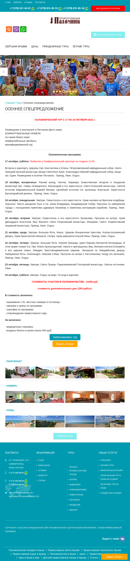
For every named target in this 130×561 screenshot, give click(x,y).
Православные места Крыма (63, 550)
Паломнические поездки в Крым (26, 550)
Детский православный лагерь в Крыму (64, 557)
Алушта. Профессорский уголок (77, 470)
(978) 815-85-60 (75, 8)
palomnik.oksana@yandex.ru (24, 496)
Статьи (41, 480)
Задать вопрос (65, 343)
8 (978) (18, 473)
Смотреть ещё (65, 436)
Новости (42, 475)
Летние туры (81, 46)
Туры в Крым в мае (28, 557)
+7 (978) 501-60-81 (20, 8)
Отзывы (28, 2)
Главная (9, 102)
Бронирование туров (110, 34)
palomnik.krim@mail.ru (21, 493)
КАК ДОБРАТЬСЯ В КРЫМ (108, 8)
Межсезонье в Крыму (112, 470)
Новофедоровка (77, 490)
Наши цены (44, 465)
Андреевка (75, 485)
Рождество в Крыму (111, 493)
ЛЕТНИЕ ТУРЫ (107, 465)
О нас (8, 2)
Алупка (73, 479)
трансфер (106, 460)
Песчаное (74, 500)
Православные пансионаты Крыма (102, 550)
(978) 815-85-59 (49, 8)
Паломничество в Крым (63, 554)
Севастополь (76, 495)
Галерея (17, 2)
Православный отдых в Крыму (29, 554)
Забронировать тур (65, 337)
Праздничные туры (55, 46)
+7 (38, 8)
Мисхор (73, 510)
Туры (18, 102)
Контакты (40, 2)
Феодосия (74, 505)
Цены (34, 46)
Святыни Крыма (16, 46)
